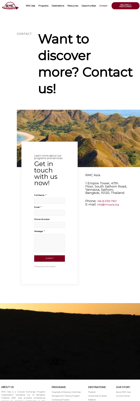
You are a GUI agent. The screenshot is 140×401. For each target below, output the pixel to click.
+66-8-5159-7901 (109, 201)
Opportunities (88, 6)
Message (39, 231)
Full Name (40, 195)
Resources (72, 6)
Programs (43, 6)
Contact (103, 6)
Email (37, 207)
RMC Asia (30, 6)
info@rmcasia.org (110, 204)
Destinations (58, 6)
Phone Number (42, 219)
